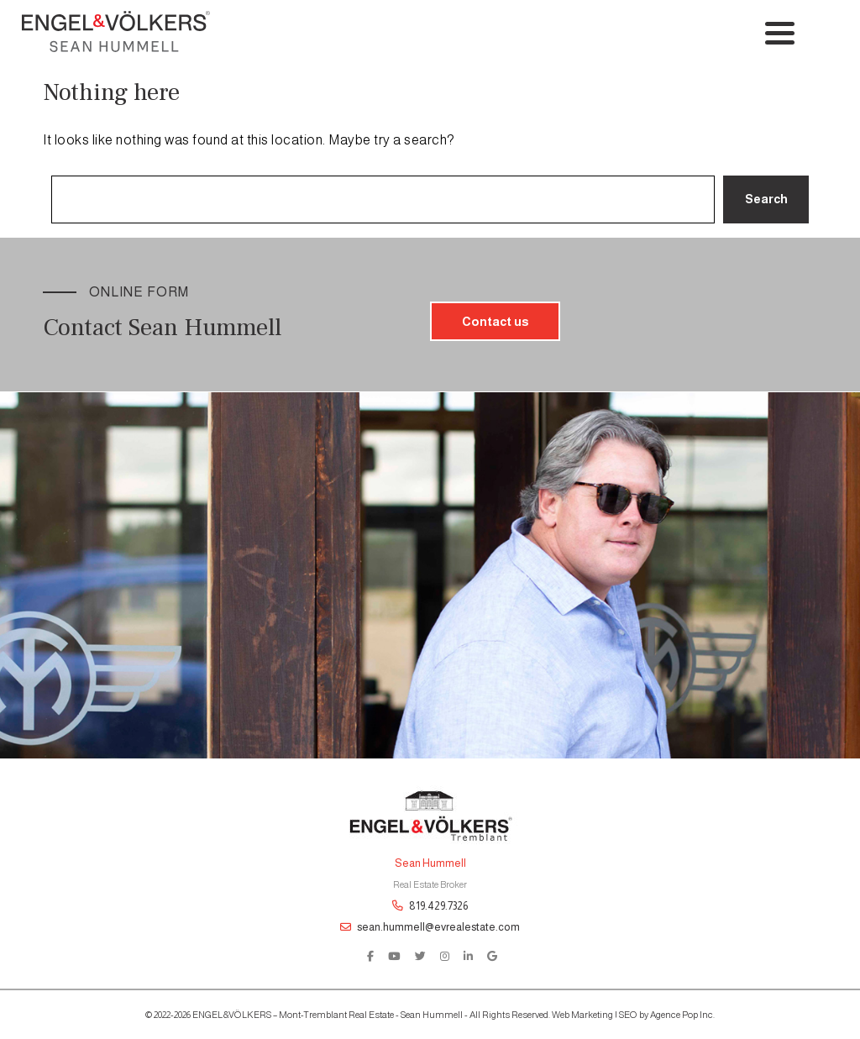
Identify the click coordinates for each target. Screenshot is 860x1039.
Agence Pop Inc (681, 1015)
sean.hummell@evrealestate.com (430, 927)
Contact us (495, 321)
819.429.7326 (430, 906)
